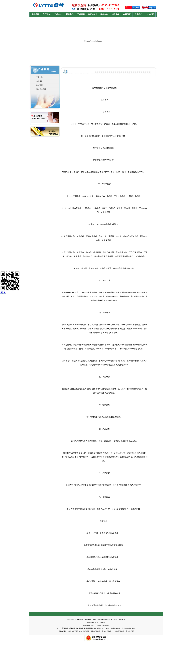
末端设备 (39, 81)
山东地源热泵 (106, 631)
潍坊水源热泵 (73, 631)
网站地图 (70, 619)
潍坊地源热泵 (95, 631)
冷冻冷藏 (39, 85)
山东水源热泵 (84, 631)
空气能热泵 (130, 631)
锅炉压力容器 (41, 89)
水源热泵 (65, 628)
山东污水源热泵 (118, 631)
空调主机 (39, 77)
